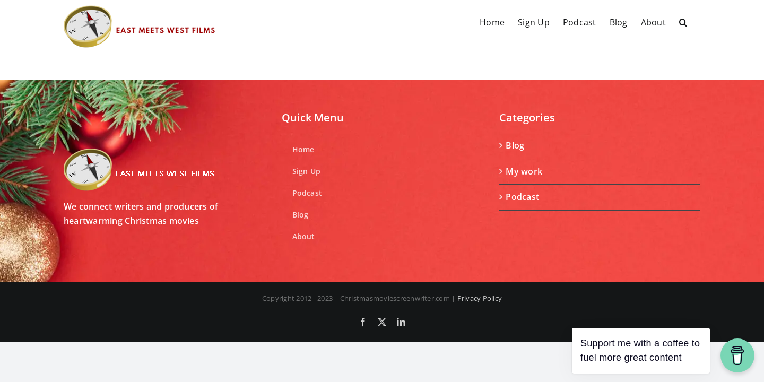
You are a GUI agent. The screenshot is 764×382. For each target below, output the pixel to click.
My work (524, 171)
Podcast (522, 197)
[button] (696, 22)
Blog (515, 145)
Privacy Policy (479, 298)
